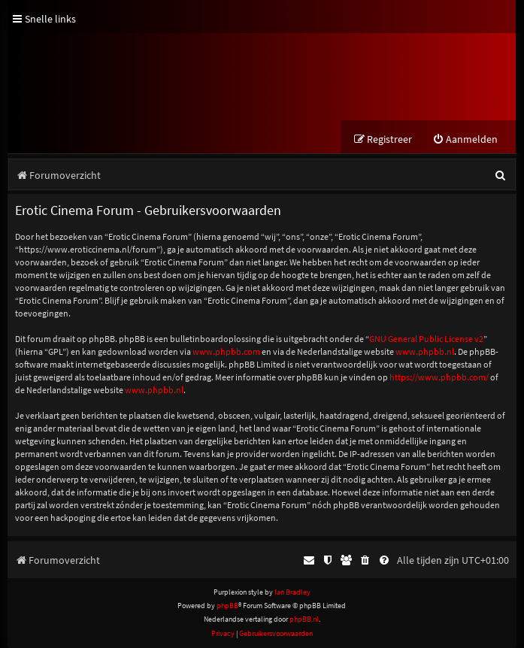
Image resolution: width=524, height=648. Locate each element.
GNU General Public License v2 (426, 338)
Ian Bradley (292, 592)
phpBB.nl (304, 619)
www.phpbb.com (226, 351)
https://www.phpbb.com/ (439, 377)
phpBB (227, 605)
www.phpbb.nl (424, 351)
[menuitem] (465, 139)
